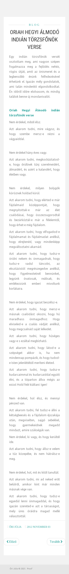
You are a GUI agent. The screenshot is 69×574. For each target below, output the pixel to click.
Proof (29, 569)
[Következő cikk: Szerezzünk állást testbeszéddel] (56, 541)
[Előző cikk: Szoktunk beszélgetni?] (11, 541)
